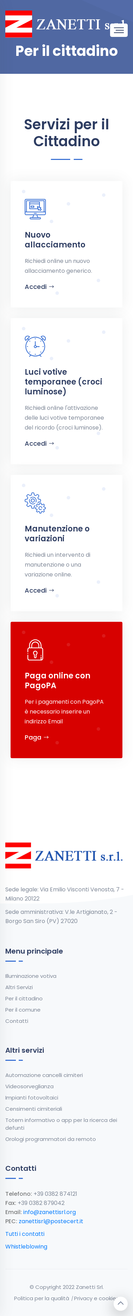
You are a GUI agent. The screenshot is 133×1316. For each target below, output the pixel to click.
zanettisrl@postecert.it (51, 1221)
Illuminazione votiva (30, 976)
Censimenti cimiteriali (33, 1108)
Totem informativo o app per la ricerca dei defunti (61, 1123)
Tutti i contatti (24, 1234)
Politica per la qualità (41, 1298)
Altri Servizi (19, 987)
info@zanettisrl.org (49, 1212)
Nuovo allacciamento (55, 240)
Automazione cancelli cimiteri (44, 1075)
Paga (37, 737)
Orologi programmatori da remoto (50, 1139)
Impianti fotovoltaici (31, 1097)
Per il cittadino (24, 998)
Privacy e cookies (96, 1298)
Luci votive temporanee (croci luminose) (63, 382)
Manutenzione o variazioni (57, 533)
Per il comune (23, 1009)
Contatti (16, 1021)
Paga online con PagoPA (57, 680)
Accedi (40, 286)
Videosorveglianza (29, 1086)
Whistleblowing (26, 1247)
